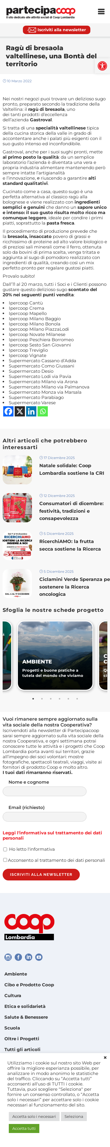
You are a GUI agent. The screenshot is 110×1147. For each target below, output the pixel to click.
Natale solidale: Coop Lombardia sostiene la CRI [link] (72, 469)
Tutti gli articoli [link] (22, 1049)
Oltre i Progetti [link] (21, 1038)
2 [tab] (42, 699)
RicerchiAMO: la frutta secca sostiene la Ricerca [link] (70, 545)
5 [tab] (68, 699)
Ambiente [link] (15, 974)
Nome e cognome (50, 788)
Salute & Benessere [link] (26, 1017)
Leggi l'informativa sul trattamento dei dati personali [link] (52, 835)
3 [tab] (51, 699)
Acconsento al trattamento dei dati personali (54, 860)
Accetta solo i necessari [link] (34, 1116)
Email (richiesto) (50, 813)
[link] (102, 65)
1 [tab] (33, 699)
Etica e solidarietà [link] (24, 1006)
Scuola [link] (12, 1028)
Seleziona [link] (74, 1116)
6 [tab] (77, 699)
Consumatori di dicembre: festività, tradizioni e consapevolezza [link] (71, 511)
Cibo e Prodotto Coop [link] (29, 984)
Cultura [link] (12, 995)
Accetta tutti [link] (24, 1128)
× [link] (105, 1058)
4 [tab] (59, 699)
